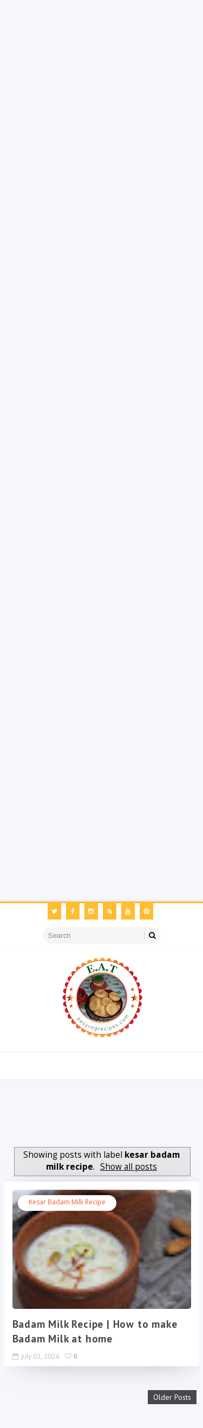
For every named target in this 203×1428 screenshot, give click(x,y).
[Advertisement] (101, 101)
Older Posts (172, 1397)
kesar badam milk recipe (67, 1202)
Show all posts (128, 1166)
